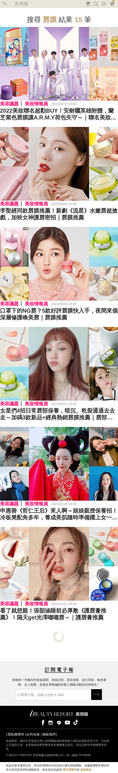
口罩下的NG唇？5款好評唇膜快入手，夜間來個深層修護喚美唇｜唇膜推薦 (59, 314)
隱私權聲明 (16, 734)
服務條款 (85, 769)
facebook (42, 722)
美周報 (21, 3)
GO (96, 694)
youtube (67, 722)
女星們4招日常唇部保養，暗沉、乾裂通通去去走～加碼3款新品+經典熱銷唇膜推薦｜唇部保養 (57, 414)
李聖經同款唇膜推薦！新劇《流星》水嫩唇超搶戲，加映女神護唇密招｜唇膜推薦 (59, 214)
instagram (50, 722)
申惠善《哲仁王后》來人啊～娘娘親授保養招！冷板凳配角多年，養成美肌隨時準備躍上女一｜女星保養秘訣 (59, 514)
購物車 (112, 3)
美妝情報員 (36, 103)
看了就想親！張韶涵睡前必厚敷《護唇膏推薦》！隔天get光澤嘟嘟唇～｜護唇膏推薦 (53, 614)
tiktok (75, 722)
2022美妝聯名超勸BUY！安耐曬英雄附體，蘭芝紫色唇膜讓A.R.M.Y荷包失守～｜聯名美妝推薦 (58, 114)
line (59, 722)
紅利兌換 (33, 734)
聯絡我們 (49, 734)
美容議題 (9, 103)
